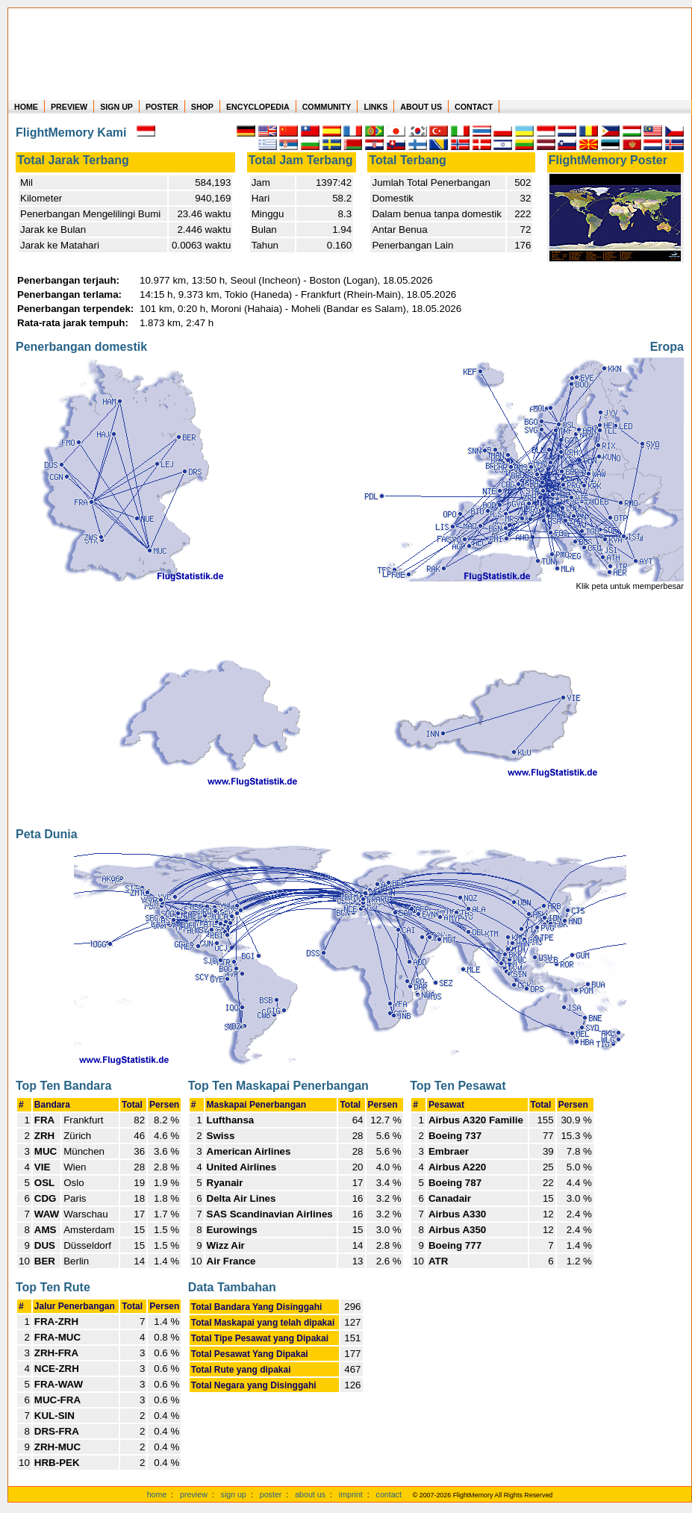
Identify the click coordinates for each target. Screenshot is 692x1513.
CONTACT (474, 106)
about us (310, 1494)
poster (271, 1494)
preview (194, 1494)
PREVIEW (69, 106)
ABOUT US (421, 106)
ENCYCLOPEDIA (258, 106)
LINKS (375, 106)
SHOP (202, 106)
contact (389, 1494)
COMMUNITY (327, 106)
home (157, 1494)
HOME (26, 106)
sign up (233, 1494)
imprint (351, 1494)
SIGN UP (116, 106)
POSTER (162, 106)
